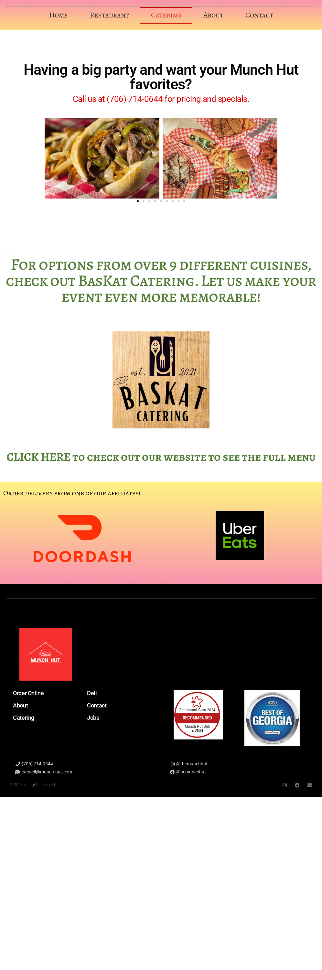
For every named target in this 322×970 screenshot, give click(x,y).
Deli (92, 693)
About (213, 15)
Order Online (28, 693)
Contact (259, 15)
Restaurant (109, 15)
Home (58, 15)
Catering (166, 15)
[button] (138, 201)
